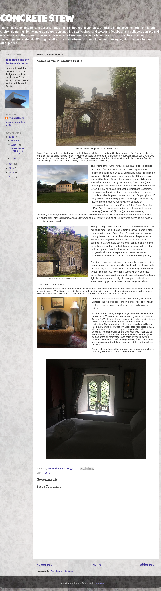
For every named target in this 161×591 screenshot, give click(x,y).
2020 (12, 136)
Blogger (99, 583)
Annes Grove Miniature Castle (17, 151)
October (15, 140)
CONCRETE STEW (37, 17)
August (15, 144)
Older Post (148, 564)
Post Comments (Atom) (63, 571)
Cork (47, 472)
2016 (11, 168)
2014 (11, 176)
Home (97, 564)
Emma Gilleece (16, 118)
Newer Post (45, 564)
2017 (11, 164)
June (14, 158)
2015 (11, 172)
